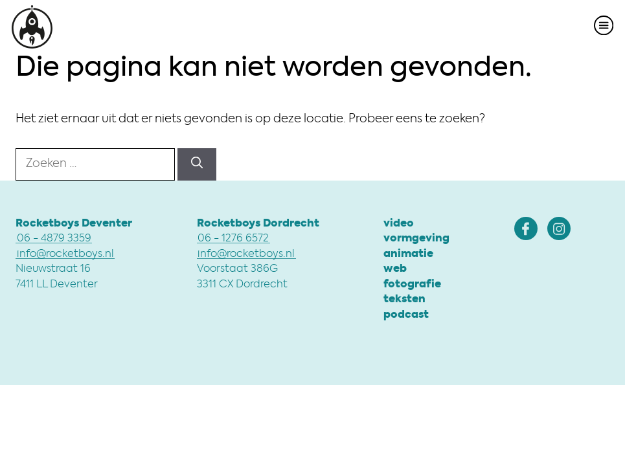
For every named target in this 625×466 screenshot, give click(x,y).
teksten (404, 299)
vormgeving (416, 239)
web (395, 269)
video (398, 224)
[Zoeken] (196, 164)
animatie (408, 254)
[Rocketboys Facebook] (526, 228)
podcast (406, 315)
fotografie (412, 285)
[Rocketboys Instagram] (559, 228)
